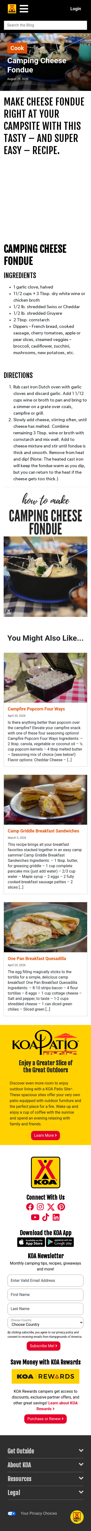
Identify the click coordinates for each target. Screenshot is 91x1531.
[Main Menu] (24, 9)
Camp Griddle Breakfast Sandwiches (43, 831)
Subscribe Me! (43, 1346)
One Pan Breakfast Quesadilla (37, 958)
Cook (17, 48)
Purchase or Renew (45, 1419)
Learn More (45, 1135)
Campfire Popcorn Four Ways (36, 709)
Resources (45, 1479)
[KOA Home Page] (12, 9)
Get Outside (45, 1451)
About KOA (45, 1465)
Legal (45, 1492)
